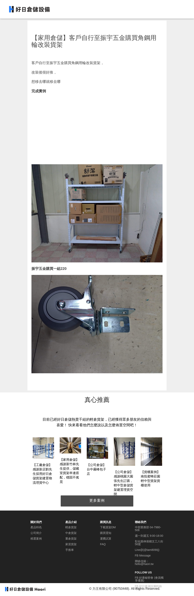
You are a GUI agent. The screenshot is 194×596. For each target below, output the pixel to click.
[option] (43, 461)
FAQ (103, 544)
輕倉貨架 (71, 527)
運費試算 (105, 538)
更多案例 (97, 500)
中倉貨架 (71, 533)
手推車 (69, 549)
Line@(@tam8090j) (147, 549)
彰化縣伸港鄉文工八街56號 (149, 543)
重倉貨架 (71, 538)
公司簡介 (36, 533)
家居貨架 (71, 544)
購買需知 (105, 533)
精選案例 (36, 538)
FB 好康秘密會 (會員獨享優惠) (149, 579)
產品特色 (36, 527)
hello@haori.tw (144, 564)
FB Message (143, 555)
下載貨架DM (108, 527)
